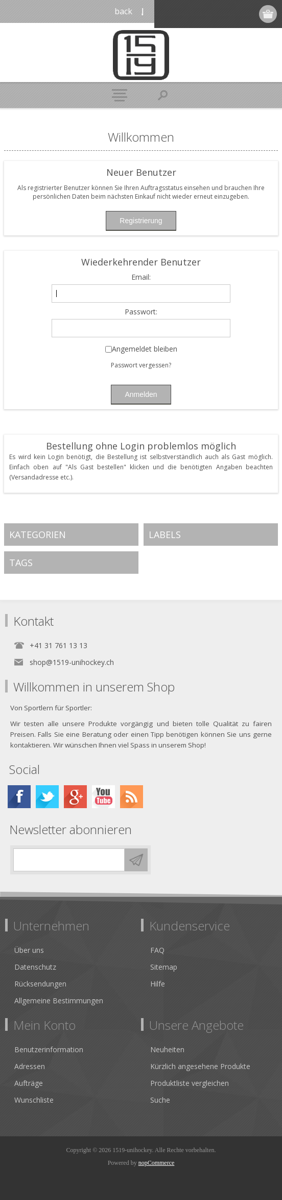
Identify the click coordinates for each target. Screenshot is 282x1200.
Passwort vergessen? (141, 365)
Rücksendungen (40, 984)
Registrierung (209, 14)
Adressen (29, 1066)
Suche (160, 1100)
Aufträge (28, 1083)
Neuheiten (167, 1049)
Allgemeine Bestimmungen (58, 1000)
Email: (141, 277)
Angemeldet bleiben (144, 349)
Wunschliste (34, 1100)
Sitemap (163, 967)
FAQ (157, 950)
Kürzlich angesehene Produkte (200, 1066)
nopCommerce (156, 1162)
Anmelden (229, 14)
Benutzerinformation (48, 1049)
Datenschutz (35, 967)
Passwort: (141, 312)
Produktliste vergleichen (189, 1083)
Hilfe (157, 984)
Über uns (29, 950)
